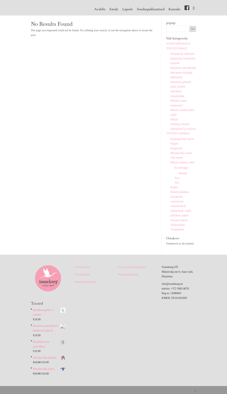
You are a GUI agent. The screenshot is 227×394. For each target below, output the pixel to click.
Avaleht (99, 9)
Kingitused (176, 148)
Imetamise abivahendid (183, 67)
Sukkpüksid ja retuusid (183, 128)
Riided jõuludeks (179, 191)
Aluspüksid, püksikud (182, 53)
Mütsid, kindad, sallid (182, 162)
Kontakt (174, 9)
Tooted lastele (82, 274)
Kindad (183, 173)
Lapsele (127, 9)
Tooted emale (81, 267)
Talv (176, 182)
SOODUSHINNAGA (178, 43)
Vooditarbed (177, 229)
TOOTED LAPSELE (178, 133)
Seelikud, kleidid (179, 124)
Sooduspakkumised (151, 9)
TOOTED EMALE (176, 48)
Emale (113, 9)
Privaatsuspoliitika (128, 274)
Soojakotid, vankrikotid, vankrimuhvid (178, 201)
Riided (174, 187)
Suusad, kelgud (178, 220)
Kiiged (174, 143)
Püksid (174, 119)
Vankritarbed (177, 224)
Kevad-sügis (181, 167)
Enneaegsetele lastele (182, 138)
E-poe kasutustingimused (132, 267)
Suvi (177, 178)
